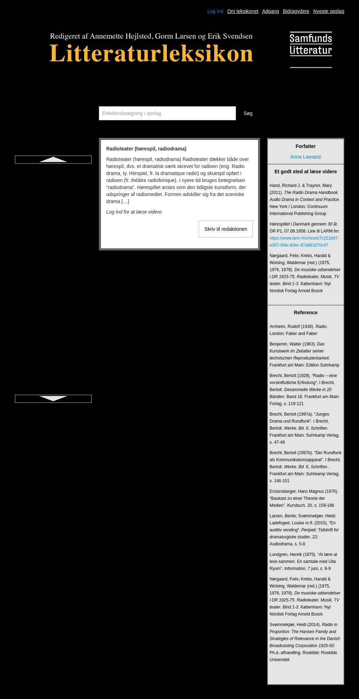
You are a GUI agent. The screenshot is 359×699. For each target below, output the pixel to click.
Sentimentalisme (53, 291)
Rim (53, 203)
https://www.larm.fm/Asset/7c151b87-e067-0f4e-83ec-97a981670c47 (304, 242)
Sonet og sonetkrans (53, 341)
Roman (53, 215)
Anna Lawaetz (305, 157)
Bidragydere (296, 11)
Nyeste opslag (328, 11)
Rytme (53, 240)
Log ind (215, 11)
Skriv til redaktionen (225, 229)
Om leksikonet (242, 11)
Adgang (270, 11)
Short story (53, 304)
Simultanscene (53, 329)
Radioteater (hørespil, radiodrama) (53, 174)
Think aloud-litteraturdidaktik (53, 392)
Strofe (53, 354)
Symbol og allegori (53, 367)
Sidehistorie (53, 316)
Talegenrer (53, 379)
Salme (53, 266)
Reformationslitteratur (53, 190)
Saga (53, 253)
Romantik (53, 228)
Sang (53, 278)
